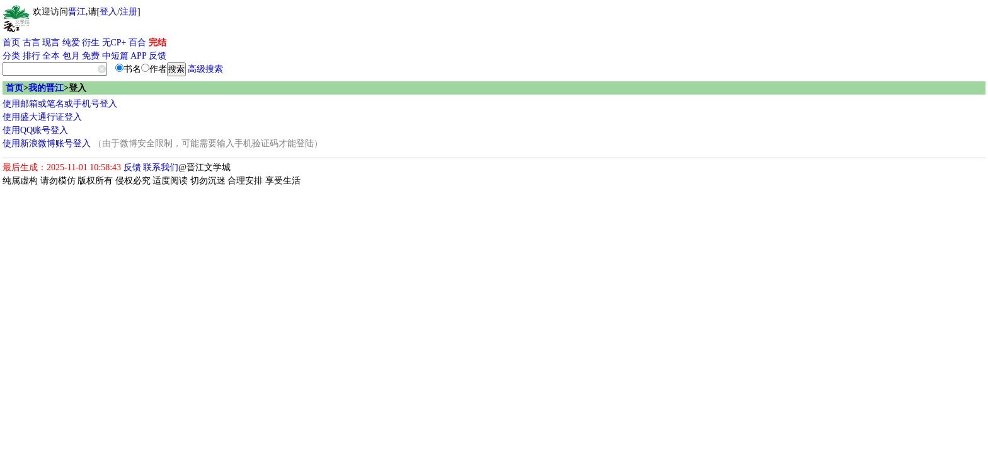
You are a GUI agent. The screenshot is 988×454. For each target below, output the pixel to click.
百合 (137, 42)
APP (138, 56)
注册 (128, 11)
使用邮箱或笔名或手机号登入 (60, 103)
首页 (11, 42)
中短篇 (115, 56)
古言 (31, 42)
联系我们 (160, 167)
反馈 (157, 56)
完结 (157, 42)
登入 (108, 11)
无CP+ (114, 42)
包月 (71, 56)
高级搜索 (205, 69)
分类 (11, 56)
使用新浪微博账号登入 (47, 143)
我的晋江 (46, 88)
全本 (51, 56)
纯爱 (71, 42)
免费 (91, 56)
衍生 (91, 42)
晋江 (77, 11)
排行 (31, 56)
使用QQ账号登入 (35, 130)
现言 (51, 42)
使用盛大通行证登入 (42, 117)
